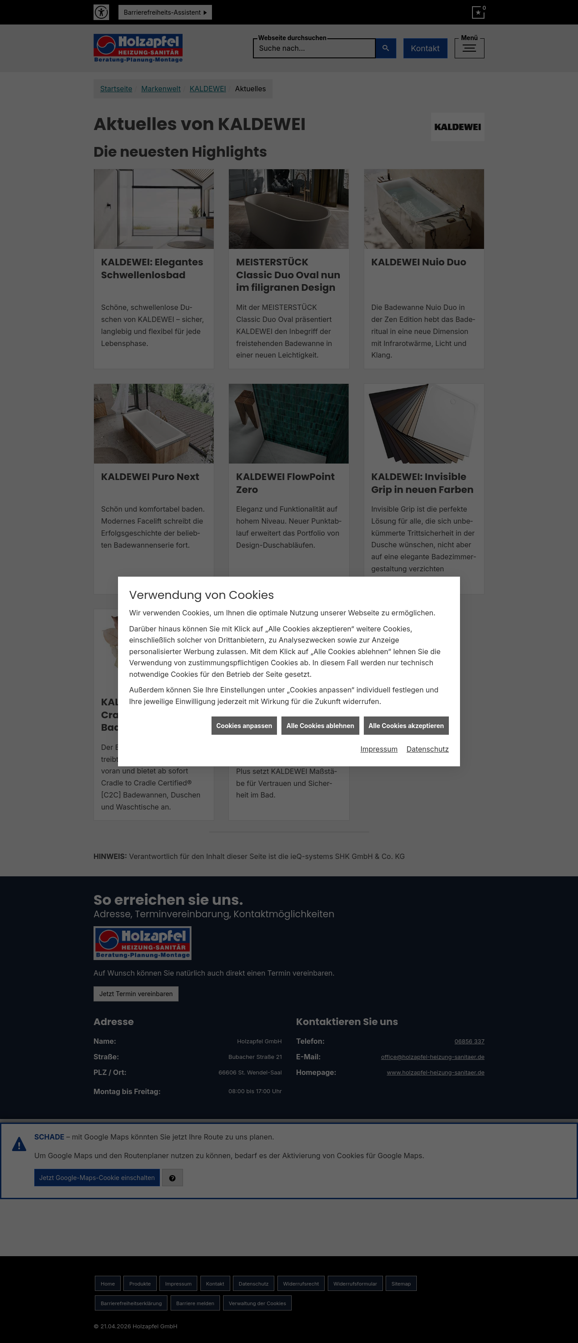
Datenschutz (428, 684)
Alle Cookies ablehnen (320, 661)
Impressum (379, 684)
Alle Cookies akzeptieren (406, 661)
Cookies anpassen (244, 661)
